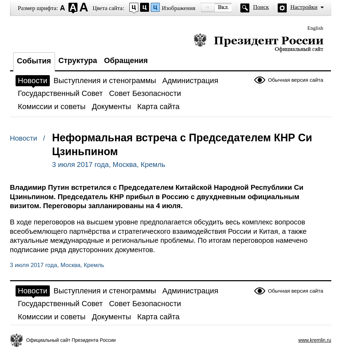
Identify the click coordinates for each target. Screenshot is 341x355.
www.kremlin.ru (314, 340)
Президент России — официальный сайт (258, 42)
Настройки (304, 7)
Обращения (126, 60)
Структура (77, 60)
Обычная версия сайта (295, 80)
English (315, 28)
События (34, 60)
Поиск (261, 7)
